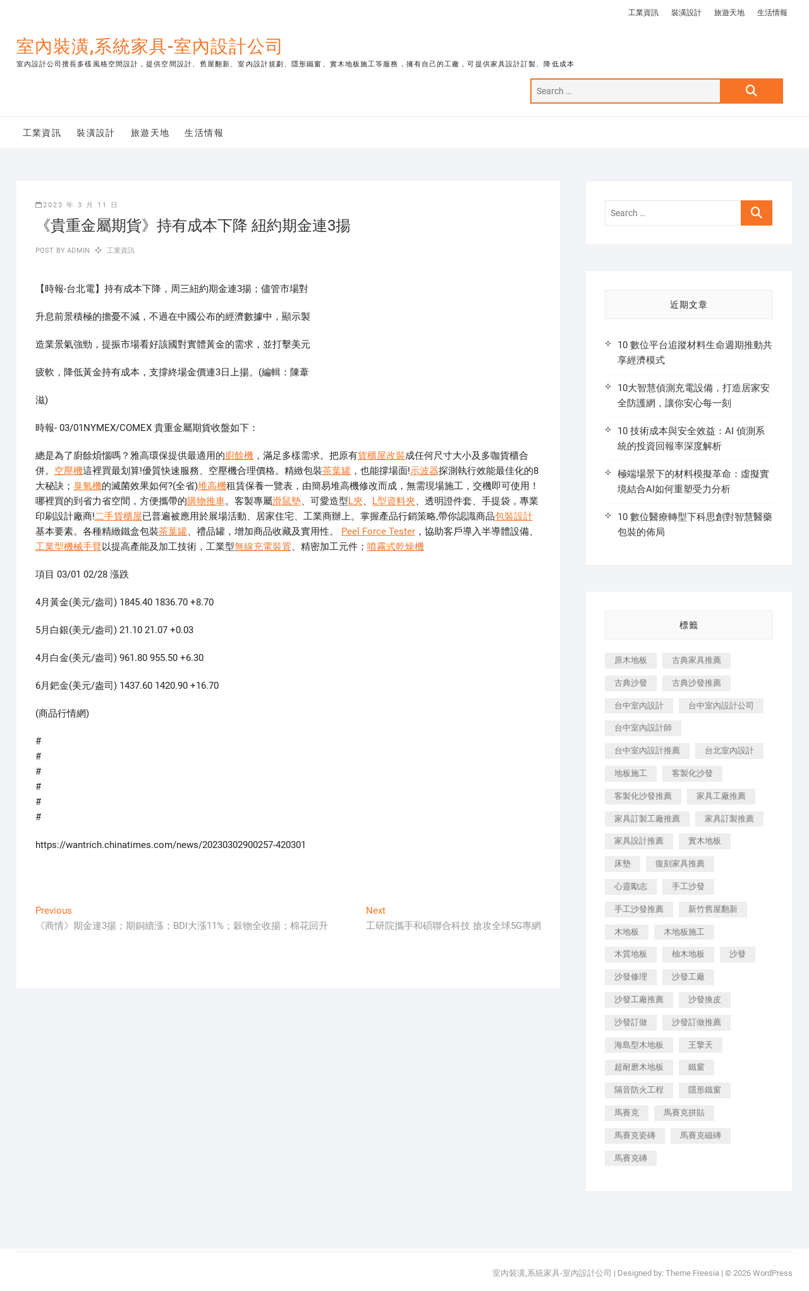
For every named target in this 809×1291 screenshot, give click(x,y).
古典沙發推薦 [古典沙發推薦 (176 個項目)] (696, 683)
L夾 (355, 501)
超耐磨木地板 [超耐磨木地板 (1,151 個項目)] (639, 1067)
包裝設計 (514, 516)
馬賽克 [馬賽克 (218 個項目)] (626, 1112)
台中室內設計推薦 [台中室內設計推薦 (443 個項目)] (647, 750)
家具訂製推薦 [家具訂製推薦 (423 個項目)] (729, 818)
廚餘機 (239, 455)
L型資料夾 (393, 501)
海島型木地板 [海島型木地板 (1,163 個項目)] (639, 1045)
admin (77, 250)
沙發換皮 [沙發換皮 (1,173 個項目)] (704, 999)
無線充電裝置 (262, 546)
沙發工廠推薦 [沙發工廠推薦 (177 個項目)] (639, 999)
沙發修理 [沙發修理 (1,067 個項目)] (630, 976)
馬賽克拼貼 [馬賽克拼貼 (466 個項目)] (684, 1112)
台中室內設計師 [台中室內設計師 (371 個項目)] (643, 727)
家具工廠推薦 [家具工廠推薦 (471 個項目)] (721, 796)
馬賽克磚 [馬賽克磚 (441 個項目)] (630, 1158)
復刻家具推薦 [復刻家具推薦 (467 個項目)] (680, 863)
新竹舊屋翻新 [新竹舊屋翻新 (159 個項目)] (713, 909)
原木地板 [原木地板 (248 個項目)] (630, 660)
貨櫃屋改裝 (381, 455)
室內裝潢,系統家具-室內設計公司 (150, 46)
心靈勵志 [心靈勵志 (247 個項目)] (630, 886)
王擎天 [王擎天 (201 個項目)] (700, 1045)
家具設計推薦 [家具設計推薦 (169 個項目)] (639, 841)
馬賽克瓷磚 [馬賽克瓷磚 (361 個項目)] (634, 1135)
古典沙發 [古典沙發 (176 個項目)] (630, 683)
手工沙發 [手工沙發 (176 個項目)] (688, 886)
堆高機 (212, 486)
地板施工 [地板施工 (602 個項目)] (630, 773)
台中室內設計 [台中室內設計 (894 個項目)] (639, 705)
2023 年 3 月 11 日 (77, 205)
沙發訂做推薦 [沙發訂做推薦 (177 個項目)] (696, 1022)
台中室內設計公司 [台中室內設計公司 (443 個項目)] (721, 705)
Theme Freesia (692, 1273)
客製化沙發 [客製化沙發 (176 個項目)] (692, 773)
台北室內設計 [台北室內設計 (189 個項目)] (729, 750)
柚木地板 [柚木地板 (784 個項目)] (688, 954)
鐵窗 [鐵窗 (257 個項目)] (696, 1067)
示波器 (424, 470)
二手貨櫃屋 (118, 516)
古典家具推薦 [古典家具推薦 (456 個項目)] (696, 660)
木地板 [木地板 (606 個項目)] (626, 931)
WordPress (773, 1273)
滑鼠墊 (286, 501)
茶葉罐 (336, 470)
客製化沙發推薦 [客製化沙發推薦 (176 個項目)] (643, 796)
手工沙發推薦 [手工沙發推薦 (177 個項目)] (639, 909)
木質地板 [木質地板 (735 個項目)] (630, 954)
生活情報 (772, 12)
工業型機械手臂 (68, 546)
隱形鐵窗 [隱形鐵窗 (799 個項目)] (704, 1089)
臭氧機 (87, 486)
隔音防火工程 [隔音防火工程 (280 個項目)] (639, 1089)
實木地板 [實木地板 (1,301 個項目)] (704, 841)
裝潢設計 (686, 12)
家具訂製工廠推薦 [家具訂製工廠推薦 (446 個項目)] (647, 818)
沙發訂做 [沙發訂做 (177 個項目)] (630, 1022)
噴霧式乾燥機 (395, 546)
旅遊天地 (729, 12)
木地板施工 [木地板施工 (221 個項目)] (684, 931)
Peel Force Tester (378, 531)
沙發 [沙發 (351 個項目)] (737, 954)
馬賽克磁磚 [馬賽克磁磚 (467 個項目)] (700, 1135)
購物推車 (206, 501)
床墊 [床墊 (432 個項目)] (622, 863)
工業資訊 (643, 12)
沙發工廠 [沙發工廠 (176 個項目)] (688, 976)
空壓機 (68, 470)
